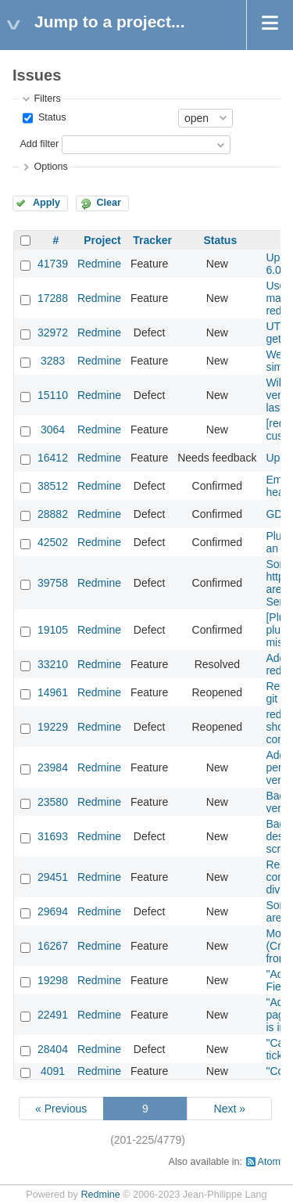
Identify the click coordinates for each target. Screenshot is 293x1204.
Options (50, 166)
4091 (53, 1071)
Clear (108, 202)
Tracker (152, 240)
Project (102, 240)
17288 (53, 298)
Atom (269, 1161)
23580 (53, 802)
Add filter (39, 143)
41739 (53, 263)
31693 (53, 836)
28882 (53, 514)
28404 (53, 1049)
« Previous (61, 1108)
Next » (229, 1108)
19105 (53, 630)
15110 (53, 395)
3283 (53, 360)
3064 (53, 429)
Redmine (99, 263)
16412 (53, 457)
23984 (53, 767)
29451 (53, 877)
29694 (53, 911)
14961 (53, 692)
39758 (53, 583)
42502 (53, 542)
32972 (53, 332)
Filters (47, 98)
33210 (53, 664)
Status (50, 117)
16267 (53, 946)
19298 (53, 980)
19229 (53, 727)
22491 (53, 1014)
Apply (46, 202)
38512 (53, 486)
